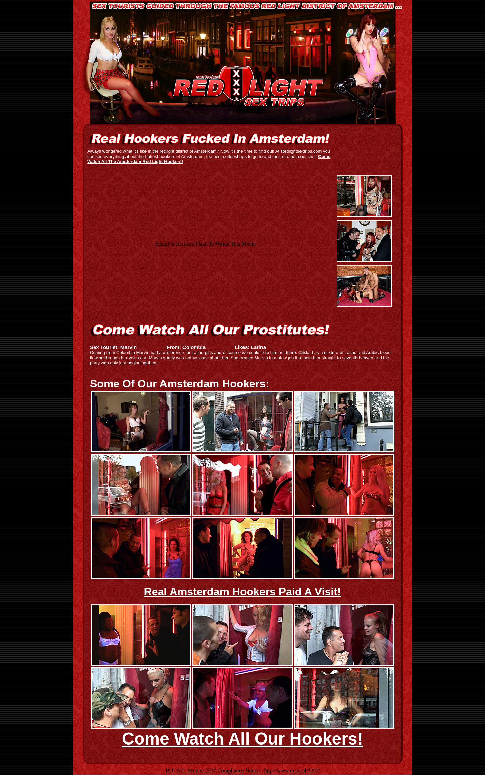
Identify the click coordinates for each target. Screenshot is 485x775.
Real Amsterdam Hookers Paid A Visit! (242, 592)
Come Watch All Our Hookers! (242, 738)
